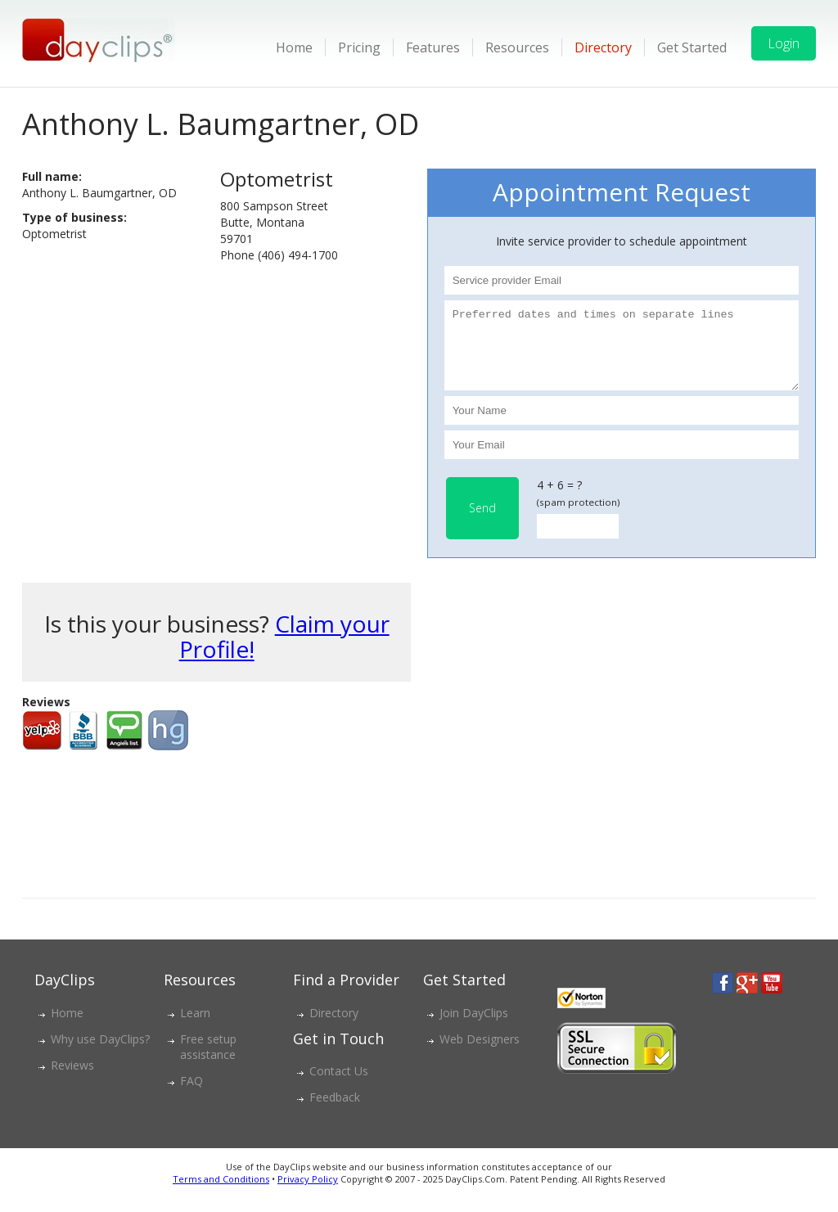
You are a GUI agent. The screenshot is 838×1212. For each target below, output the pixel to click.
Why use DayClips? (100, 1053)
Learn (195, 1027)
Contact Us (338, 1085)
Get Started (692, 47)
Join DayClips (473, 1027)
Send (482, 522)
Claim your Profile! (284, 651)
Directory (603, 47)
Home (294, 47)
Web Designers (479, 1053)
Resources (517, 47)
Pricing (359, 47)
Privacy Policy (307, 1193)
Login (784, 43)
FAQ (191, 1095)
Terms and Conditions (221, 1193)
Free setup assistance (208, 1061)
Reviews (72, 1080)
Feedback (334, 1112)
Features (433, 47)
